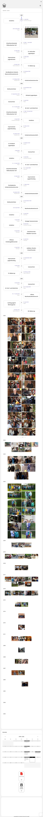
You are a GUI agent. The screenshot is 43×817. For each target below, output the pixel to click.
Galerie (8, 10)
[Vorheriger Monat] (5, 736)
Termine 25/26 (21, 776)
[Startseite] (4, 10)
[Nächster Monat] (38, 736)
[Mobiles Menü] (40, 5)
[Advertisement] (21, 807)
